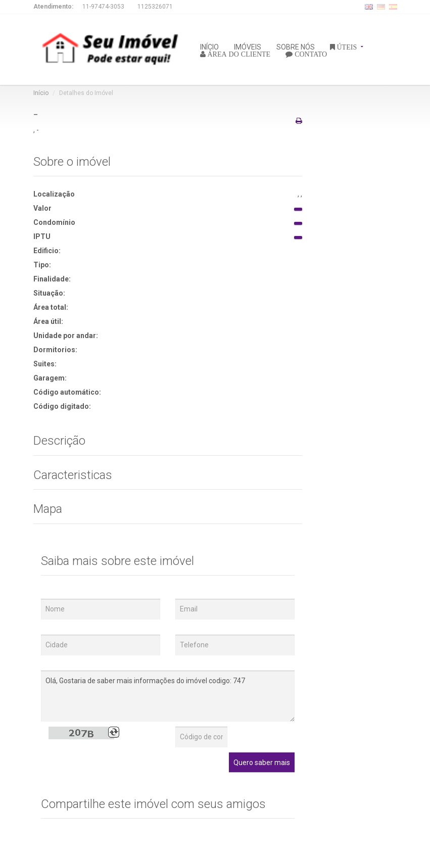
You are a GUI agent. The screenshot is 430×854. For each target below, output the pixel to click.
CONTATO (310, 54)
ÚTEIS (346, 46)
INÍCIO (209, 46)
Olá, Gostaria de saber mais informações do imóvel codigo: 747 (168, 696)
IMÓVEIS (247, 46)
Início (41, 93)
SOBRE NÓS (295, 46)
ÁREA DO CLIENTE (238, 54)
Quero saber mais (261, 762)
